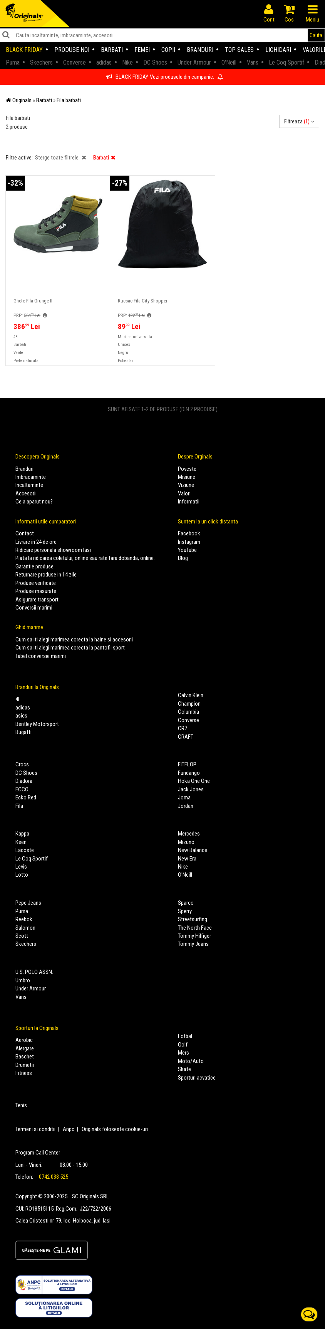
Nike (183, 866)
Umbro (22, 980)
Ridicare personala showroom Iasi (53, 550)
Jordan (185, 805)
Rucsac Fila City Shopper (143, 301)
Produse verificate (35, 583)
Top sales (239, 49)
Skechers (25, 943)
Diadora (23, 780)
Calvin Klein (190, 695)
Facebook (189, 533)
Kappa (22, 833)
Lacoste (24, 850)
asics (21, 715)
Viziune (186, 485)
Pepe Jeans (28, 902)
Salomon (25, 927)
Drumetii (24, 1065)
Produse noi (71, 49)
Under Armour (30, 988)
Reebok (23, 919)
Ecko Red (25, 797)
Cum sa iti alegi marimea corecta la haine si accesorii (74, 639)
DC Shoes (26, 772)
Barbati (112, 49)
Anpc (68, 1129)
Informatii (188, 501)
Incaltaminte (29, 485)
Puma (21, 911)
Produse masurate (35, 591)
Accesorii (26, 493)
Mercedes (189, 833)
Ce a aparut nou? (34, 501)
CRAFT (185, 736)
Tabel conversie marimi (40, 656)
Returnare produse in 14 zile (46, 574)
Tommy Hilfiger (194, 935)
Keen (21, 842)
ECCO (21, 789)
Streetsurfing (192, 919)
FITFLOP (187, 764)
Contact (24, 533)
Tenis (21, 1105)
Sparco (186, 902)
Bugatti (23, 732)
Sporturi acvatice (197, 1077)
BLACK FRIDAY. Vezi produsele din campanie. (164, 76)
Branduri (200, 49)
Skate (184, 1069)
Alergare (24, 1048)
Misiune (186, 476)
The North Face (195, 927)
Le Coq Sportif (31, 858)
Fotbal (185, 1036)
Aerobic (24, 1040)
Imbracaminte (30, 476)
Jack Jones (191, 789)
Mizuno (186, 842)
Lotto (21, 874)
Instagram (189, 541)
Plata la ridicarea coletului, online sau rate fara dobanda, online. (85, 558)
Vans (21, 996)
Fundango (189, 772)
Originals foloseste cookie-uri (115, 1129)
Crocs (22, 764)
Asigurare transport (37, 599)
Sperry (185, 911)
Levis (21, 866)
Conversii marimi (33, 607)
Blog (183, 558)
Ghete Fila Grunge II (32, 301)
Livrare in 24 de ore (36, 541)
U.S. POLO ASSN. (34, 972)
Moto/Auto (191, 1061)
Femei (142, 49)
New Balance (192, 850)
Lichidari (278, 49)
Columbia (188, 711)
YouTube (187, 550)
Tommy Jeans (193, 943)
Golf (183, 1044)
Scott (21, 935)
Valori (184, 493)
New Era (187, 858)
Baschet (24, 1056)
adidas (22, 707)
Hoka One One (194, 780)
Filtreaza (299, 121)
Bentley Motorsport (37, 724)
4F (18, 699)
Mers (183, 1052)
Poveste (187, 468)
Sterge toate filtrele (60, 157)
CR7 (182, 728)
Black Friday (24, 49)
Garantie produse (34, 566)
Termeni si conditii (35, 1129)
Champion (189, 703)
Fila (19, 805)
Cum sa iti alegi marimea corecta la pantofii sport (70, 647)
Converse (188, 720)
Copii (168, 49)
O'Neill (185, 874)
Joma (184, 797)
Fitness (23, 1073)
